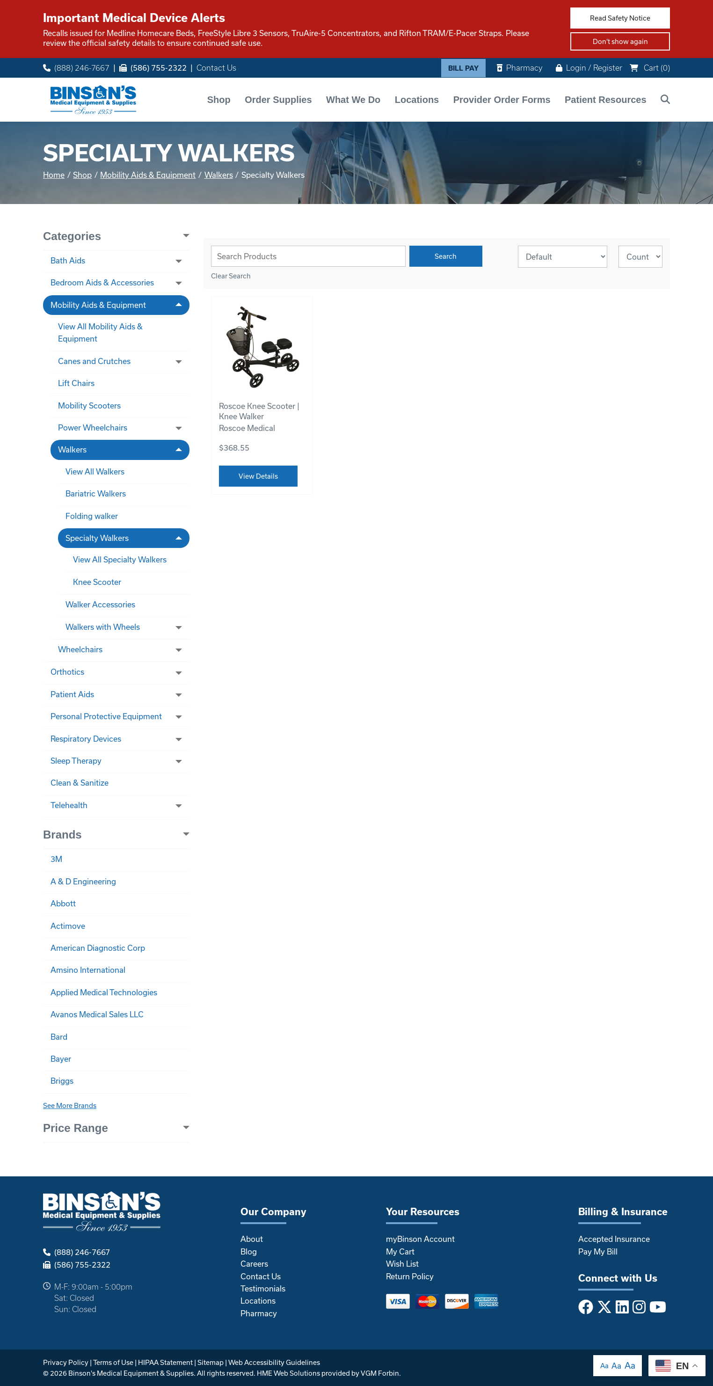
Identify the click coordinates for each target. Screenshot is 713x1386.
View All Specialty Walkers (120, 559)
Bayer (61, 1058)
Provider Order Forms (502, 100)
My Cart (400, 1251)
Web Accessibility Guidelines (274, 1362)
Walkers (218, 174)
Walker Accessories (100, 604)
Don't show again (620, 41)
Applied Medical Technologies (104, 992)
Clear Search (231, 276)
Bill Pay (463, 68)
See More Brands (69, 1105)
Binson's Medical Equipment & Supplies (131, 1373)
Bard (59, 1036)
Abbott (63, 903)
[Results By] (640, 257)
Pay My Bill (598, 1251)
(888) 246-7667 (76, 68)
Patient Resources (606, 100)
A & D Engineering (83, 881)
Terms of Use (113, 1362)
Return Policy (410, 1276)
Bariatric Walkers (95, 493)
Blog (248, 1251)
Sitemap (210, 1362)
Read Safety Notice (620, 18)
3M (56, 858)
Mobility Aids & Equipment (148, 174)
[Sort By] (562, 257)
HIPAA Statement (165, 1362)
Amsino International (88, 969)
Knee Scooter (97, 581)
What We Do (353, 100)
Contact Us (216, 68)
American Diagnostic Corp (98, 947)
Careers (254, 1263)
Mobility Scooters (89, 405)
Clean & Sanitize (80, 782)
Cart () (650, 67)
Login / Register (589, 67)
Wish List (402, 1263)
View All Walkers (94, 471)
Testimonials (262, 1288)
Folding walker (91, 515)
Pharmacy (519, 67)
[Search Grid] (308, 256)
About (251, 1238)
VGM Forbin (380, 1373)
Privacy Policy (65, 1362)
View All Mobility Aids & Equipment (100, 332)
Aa (604, 1366)
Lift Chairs (76, 383)
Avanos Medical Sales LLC (97, 1014)
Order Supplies (278, 100)
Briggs (62, 1080)
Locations (417, 100)
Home (54, 174)
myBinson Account (420, 1238)
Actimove (68, 925)
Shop (219, 100)
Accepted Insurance (614, 1238)
